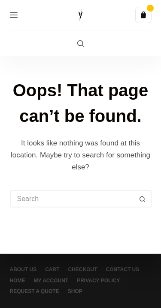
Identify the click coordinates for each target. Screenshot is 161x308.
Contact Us (123, 269)
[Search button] (143, 198)
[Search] (80, 43)
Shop (75, 291)
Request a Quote (34, 291)
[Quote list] (143, 15)
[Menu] (14, 15)
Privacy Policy (98, 281)
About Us (23, 269)
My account (51, 281)
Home (17, 281)
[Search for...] (72, 198)
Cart (52, 269)
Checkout (82, 269)
